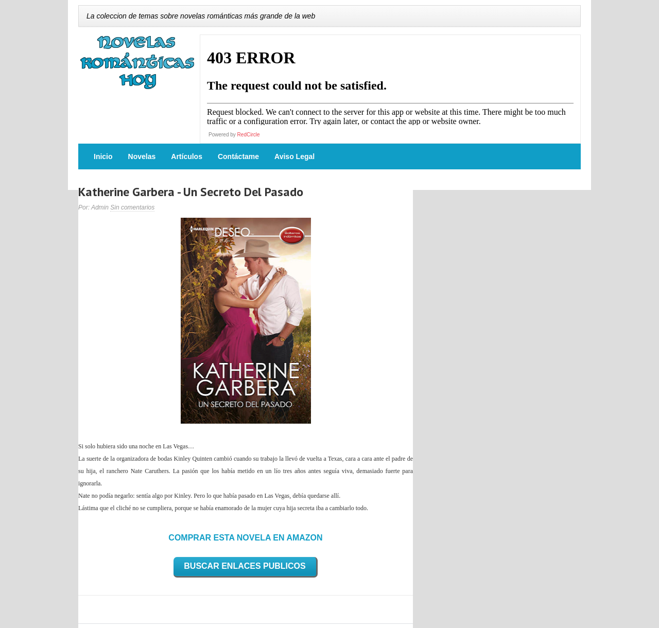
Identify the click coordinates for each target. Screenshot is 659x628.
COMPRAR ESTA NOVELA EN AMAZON (245, 537)
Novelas (142, 156)
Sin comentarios (132, 207)
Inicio (103, 156)
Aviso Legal (294, 156)
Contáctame (238, 156)
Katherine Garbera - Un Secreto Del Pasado (190, 192)
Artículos (186, 156)
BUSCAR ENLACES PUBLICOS (244, 566)
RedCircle (248, 134)
